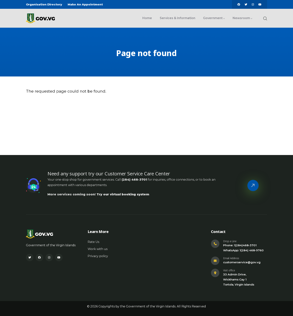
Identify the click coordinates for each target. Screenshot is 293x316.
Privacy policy (98, 256)
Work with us (97, 249)
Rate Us (93, 242)
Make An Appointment (85, 4)
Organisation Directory (44, 4)
